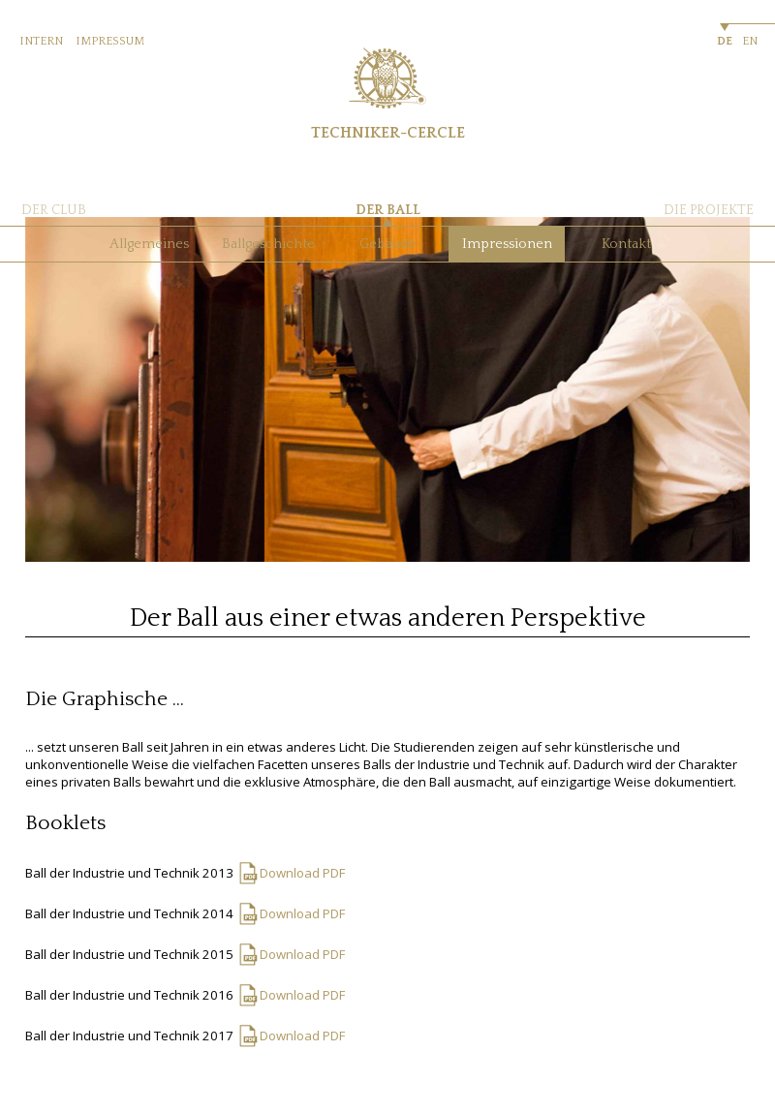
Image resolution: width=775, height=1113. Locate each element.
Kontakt (626, 244)
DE (724, 41)
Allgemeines (149, 244)
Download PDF (302, 872)
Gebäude (387, 244)
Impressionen (507, 244)
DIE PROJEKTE (709, 210)
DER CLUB (53, 210)
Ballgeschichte (268, 244)
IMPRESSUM (110, 41)
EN (750, 41)
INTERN (41, 41)
